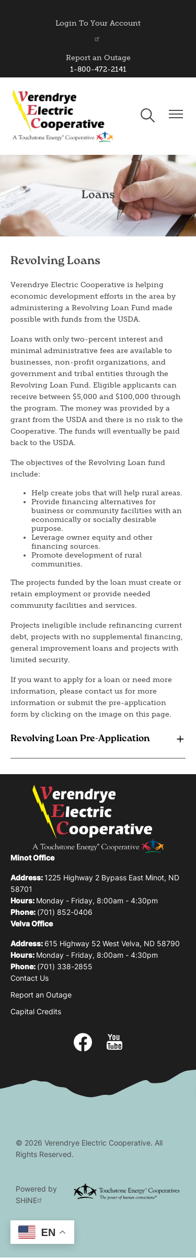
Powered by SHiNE (36, 1195)
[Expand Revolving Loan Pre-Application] (98, 739)
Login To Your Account (98, 30)
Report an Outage (98, 57)
